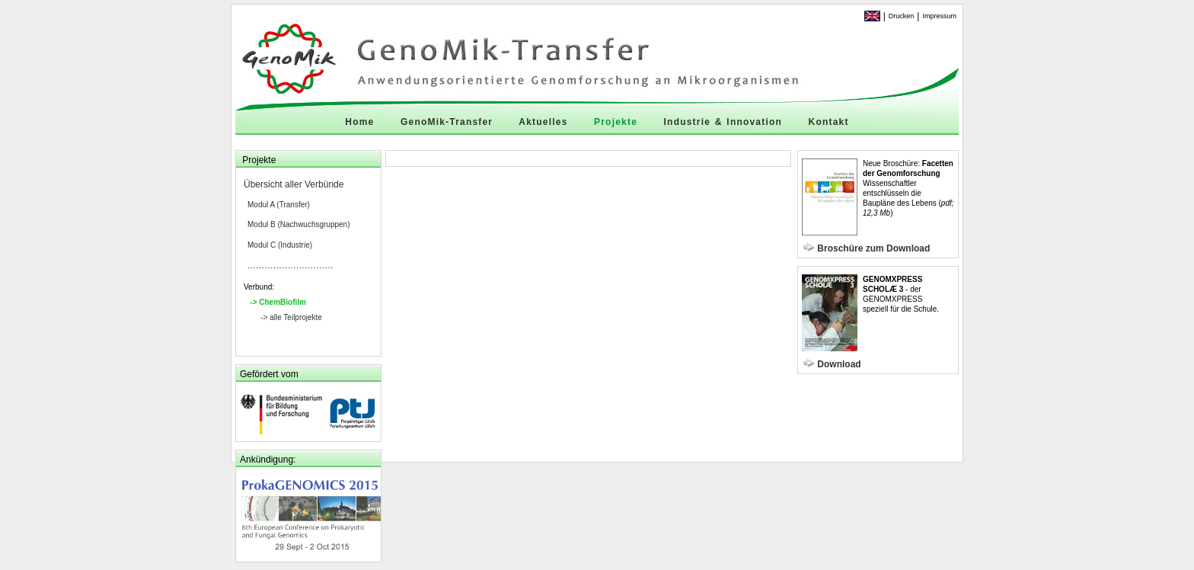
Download (838, 364)
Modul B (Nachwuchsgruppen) (298, 224)
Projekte (615, 122)
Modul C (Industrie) (279, 245)
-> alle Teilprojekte (291, 317)
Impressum (939, 16)
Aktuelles (543, 122)
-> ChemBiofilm (278, 302)
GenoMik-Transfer (447, 122)
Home (359, 122)
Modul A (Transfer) (278, 204)
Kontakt (829, 122)
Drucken (902, 16)
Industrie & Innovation (723, 122)
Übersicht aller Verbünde (293, 184)
